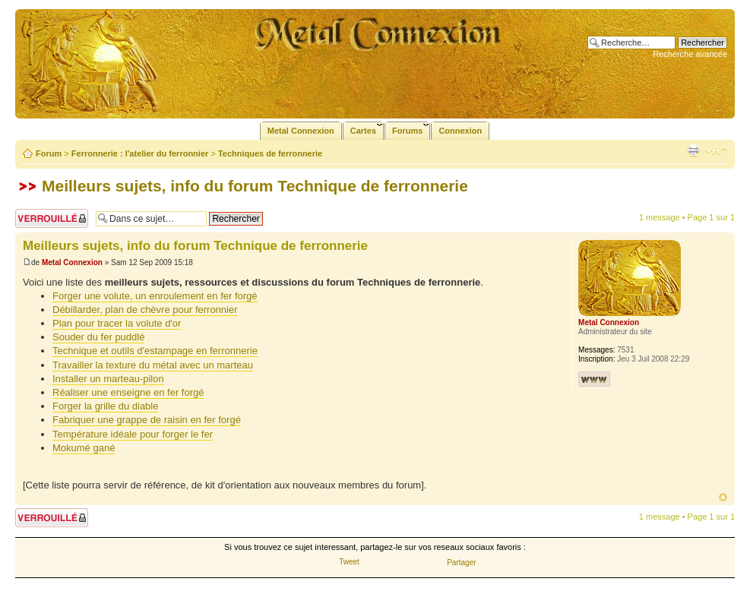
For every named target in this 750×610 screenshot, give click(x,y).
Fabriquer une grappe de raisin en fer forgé (146, 419)
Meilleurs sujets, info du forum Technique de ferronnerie (255, 185)
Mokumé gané (83, 448)
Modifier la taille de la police (716, 150)
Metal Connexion (72, 262)
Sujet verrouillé (51, 218)
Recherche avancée (690, 53)
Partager (461, 562)
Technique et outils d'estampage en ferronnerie (155, 350)
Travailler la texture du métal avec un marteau (152, 365)
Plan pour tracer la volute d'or (116, 323)
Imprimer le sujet (693, 150)
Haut (723, 497)
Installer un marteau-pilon (108, 378)
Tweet (349, 562)
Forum (49, 153)
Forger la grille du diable (105, 406)
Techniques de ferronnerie (270, 153)
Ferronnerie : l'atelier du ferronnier (140, 153)
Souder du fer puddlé (98, 337)
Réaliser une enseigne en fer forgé (128, 392)
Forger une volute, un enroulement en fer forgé (155, 296)
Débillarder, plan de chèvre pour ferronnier (145, 309)
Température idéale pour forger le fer (132, 434)
